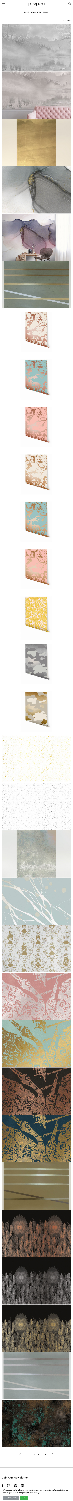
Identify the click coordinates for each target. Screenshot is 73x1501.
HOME (26, 12)
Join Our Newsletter (15, 1477)
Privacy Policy (11, 1498)
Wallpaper (36, 12)
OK (24, 1498)
